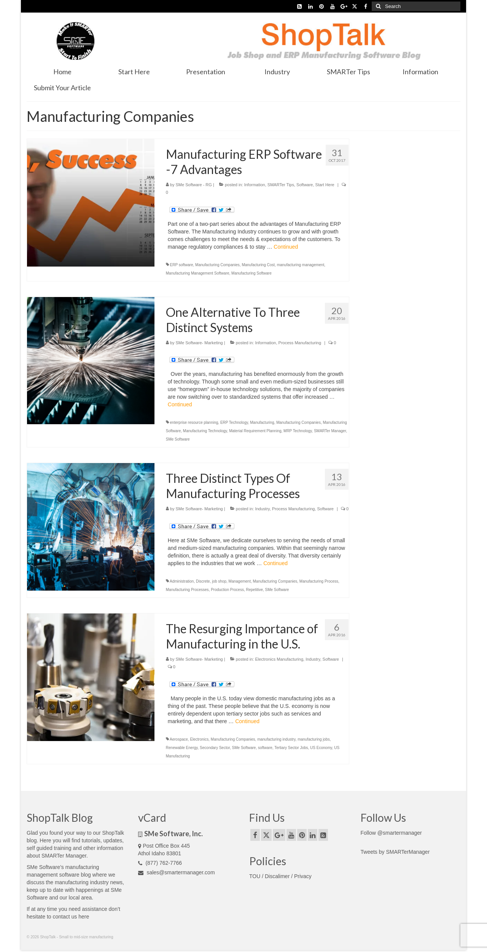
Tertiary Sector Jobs (291, 748)
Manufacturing (262, 422)
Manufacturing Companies (217, 265)
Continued (286, 247)
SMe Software (178, 439)
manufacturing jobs (314, 739)
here (83, 917)
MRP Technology (297, 431)
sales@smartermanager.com (176, 872)
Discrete (203, 581)
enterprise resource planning (194, 422)
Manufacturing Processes (187, 590)
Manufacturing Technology (205, 431)
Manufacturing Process (318, 581)
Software (304, 184)
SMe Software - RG (194, 184)
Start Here (324, 184)
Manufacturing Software (251, 273)
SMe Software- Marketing (199, 342)
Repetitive (254, 590)
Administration (182, 581)
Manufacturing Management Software (197, 273)
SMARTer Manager (330, 431)
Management (240, 581)
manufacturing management (301, 265)
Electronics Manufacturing (279, 659)
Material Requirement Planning (255, 431)
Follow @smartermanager (391, 833)
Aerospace (179, 739)
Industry (262, 508)
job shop (219, 581)
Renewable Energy (182, 748)
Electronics (199, 739)
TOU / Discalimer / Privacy (280, 876)
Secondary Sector (215, 748)
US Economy (321, 748)
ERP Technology (234, 422)
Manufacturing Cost (258, 265)
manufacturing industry (276, 739)
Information (254, 184)
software (265, 748)
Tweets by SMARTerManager (395, 852)
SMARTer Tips (280, 184)
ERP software (181, 265)
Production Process (227, 590)
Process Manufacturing (300, 342)
